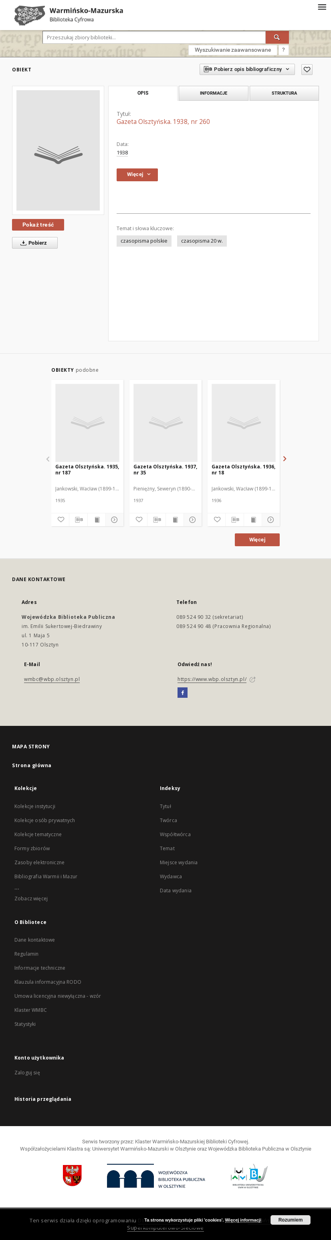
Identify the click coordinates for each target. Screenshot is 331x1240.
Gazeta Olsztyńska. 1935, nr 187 (87, 469)
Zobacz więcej (31, 898)
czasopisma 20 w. (202, 240)
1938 (122, 152)
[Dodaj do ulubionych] (307, 69)
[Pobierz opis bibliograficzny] (78, 520)
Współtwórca (175, 834)
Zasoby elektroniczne (39, 862)
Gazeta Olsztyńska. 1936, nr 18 (243, 469)
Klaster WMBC (30, 1010)
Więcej (257, 540)
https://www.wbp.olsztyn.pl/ (212, 679)
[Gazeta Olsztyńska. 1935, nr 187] (87, 422)
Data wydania (176, 890)
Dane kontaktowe (34, 939)
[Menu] (322, 6)
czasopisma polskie (144, 240)
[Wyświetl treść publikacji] (96, 520)
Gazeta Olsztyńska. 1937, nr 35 (165, 469)
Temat (167, 848)
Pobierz (32, 243)
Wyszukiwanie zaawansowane (233, 50)
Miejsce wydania (179, 862)
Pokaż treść (38, 224)
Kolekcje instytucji (34, 806)
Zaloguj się (27, 1072)
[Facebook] (183, 693)
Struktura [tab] (284, 93)
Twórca (168, 820)
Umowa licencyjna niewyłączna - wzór (57, 996)
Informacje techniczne (39, 967)
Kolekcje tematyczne (38, 834)
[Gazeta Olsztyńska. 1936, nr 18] (243, 422)
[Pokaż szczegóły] (113, 520)
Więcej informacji (243, 1220)
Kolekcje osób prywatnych (44, 820)
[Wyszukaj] (277, 37)
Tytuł (165, 806)
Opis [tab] (142, 93)
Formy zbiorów (32, 848)
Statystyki (25, 1024)
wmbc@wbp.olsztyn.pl (52, 679)
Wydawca (171, 876)
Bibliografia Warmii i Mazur (45, 876)
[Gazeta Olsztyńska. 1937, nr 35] (165, 422)
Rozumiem (291, 1220)
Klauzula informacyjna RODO (47, 982)
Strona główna (32, 765)
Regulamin (26, 953)
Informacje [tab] (213, 93)
